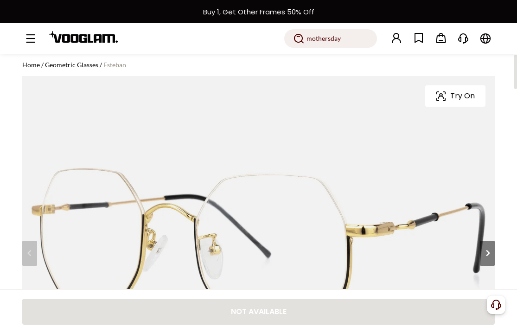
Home (31, 65)
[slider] (458, 129)
